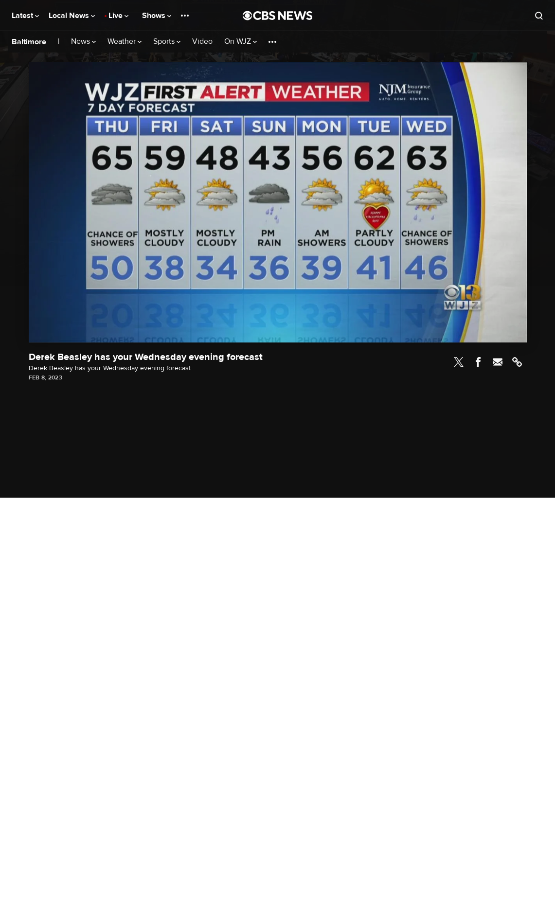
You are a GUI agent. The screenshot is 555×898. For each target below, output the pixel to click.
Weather (124, 41)
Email (497, 362)
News (83, 41)
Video (202, 41)
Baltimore (29, 42)
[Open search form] (539, 15)
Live (118, 15)
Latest (25, 15)
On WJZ (240, 41)
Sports (166, 41)
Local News (72, 15)
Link (517, 362)
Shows (156, 15)
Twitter (459, 362)
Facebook (478, 362)
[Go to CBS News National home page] (278, 15)
